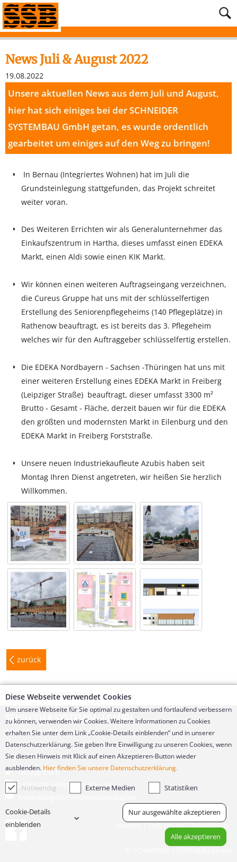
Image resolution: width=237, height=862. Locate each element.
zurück (29, 659)
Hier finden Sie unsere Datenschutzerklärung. (110, 767)
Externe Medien (102, 788)
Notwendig (30, 788)
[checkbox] (11, 788)
